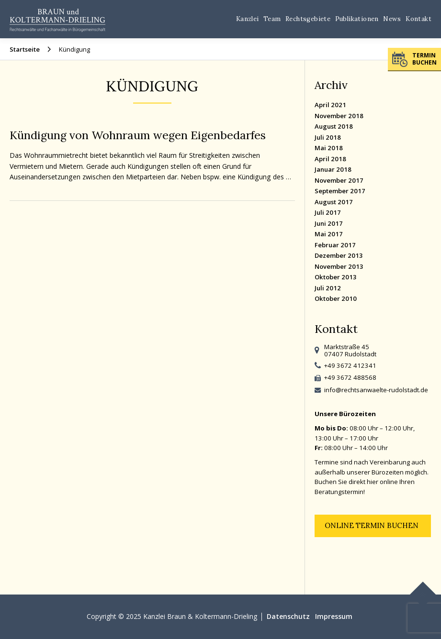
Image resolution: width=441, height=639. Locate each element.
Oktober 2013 (336, 277)
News (392, 19)
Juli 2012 (328, 288)
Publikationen (357, 19)
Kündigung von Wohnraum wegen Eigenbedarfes (138, 135)
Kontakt (418, 19)
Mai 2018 (329, 147)
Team (272, 19)
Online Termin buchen (371, 525)
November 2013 (339, 266)
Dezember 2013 (339, 255)
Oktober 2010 (336, 298)
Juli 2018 (328, 137)
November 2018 (339, 115)
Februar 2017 (335, 245)
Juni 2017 (329, 223)
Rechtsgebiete (307, 19)
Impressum (333, 616)
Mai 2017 (329, 234)
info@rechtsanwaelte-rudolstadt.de (376, 390)
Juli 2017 (328, 212)
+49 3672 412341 (350, 365)
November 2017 (339, 180)
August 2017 (334, 202)
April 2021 (330, 104)
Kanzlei (247, 19)
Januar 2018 (333, 169)
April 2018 (330, 158)
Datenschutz (288, 616)
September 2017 (340, 191)
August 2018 (334, 126)
